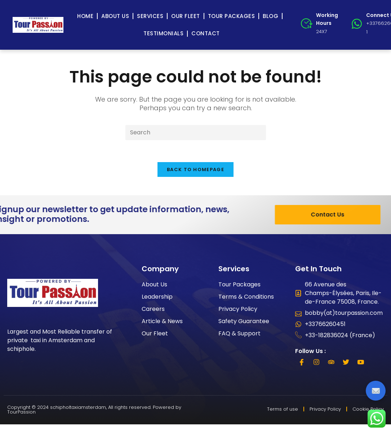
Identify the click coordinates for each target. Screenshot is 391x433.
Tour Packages (231, 16)
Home (85, 16)
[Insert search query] (195, 132)
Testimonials (163, 33)
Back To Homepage (195, 169)
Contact (205, 33)
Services (150, 16)
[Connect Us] (357, 24)
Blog (270, 16)
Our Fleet (185, 16)
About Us (115, 16)
